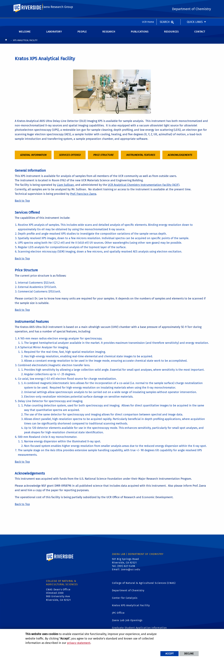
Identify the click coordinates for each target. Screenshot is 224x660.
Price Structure (103, 157)
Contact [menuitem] (199, 34)
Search (165, 4)
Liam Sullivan (65, 187)
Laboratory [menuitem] (54, 34)
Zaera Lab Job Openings (127, 622)
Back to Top (22, 203)
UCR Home (148, 3)
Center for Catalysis (124, 600)
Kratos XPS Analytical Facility (131, 607)
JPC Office (118, 615)
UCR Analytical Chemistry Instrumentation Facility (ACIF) (143, 187)
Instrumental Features (140, 157)
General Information (33, 157)
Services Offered (69, 157)
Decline (189, 653)
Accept (169, 653)
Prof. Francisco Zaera (83, 196)
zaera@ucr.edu (130, 572)
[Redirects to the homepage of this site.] (6, 43)
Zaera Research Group (57, 17)
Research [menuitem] (108, 34)
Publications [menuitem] (140, 34)
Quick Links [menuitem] (195, 4)
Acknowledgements (180, 157)
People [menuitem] (82, 34)
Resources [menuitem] (171, 34)
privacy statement (78, 643)
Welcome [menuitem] (25, 34)
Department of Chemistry (128, 592)
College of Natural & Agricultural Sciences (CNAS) (143, 585)
